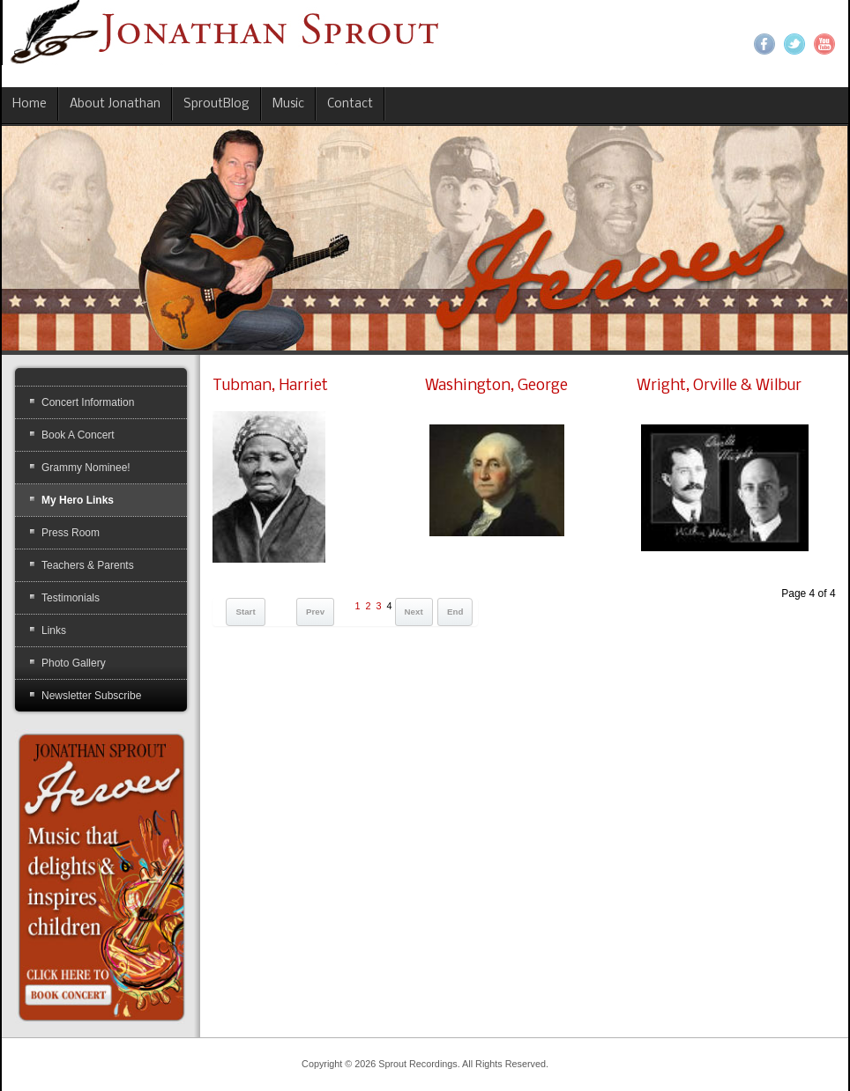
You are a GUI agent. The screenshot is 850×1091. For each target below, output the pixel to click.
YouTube (824, 44)
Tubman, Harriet (270, 386)
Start (245, 611)
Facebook (764, 44)
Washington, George (496, 386)
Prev (315, 611)
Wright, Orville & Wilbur (719, 386)
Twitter (794, 44)
